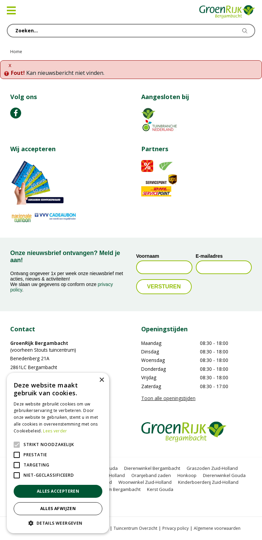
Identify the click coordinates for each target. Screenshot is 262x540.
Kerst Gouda (160, 489)
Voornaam (147, 256)
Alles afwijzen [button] (58, 508)
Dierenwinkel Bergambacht (152, 468)
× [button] (101, 380)
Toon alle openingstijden (168, 398)
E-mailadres (209, 256)
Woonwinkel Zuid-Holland (145, 482)
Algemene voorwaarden (217, 528)
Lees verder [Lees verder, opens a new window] (55, 431)
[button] (58, 523)
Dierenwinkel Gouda (224, 475)
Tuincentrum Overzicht (135, 528)
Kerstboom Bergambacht (115, 489)
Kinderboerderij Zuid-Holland (208, 482)
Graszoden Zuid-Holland (212, 468)
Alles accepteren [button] (58, 491)
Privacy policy (175, 528)
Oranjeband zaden (151, 475)
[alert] (58, 453)
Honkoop (186, 475)
